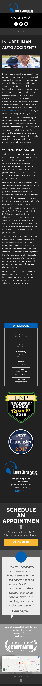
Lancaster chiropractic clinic (14, 110)
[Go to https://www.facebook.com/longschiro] (16, 24)
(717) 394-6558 (21, 17)
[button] (21, 542)
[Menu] (21, 680)
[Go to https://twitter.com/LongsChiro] (21, 24)
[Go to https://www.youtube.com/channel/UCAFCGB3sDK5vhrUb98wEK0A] (26, 24)
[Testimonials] (21, 586)
